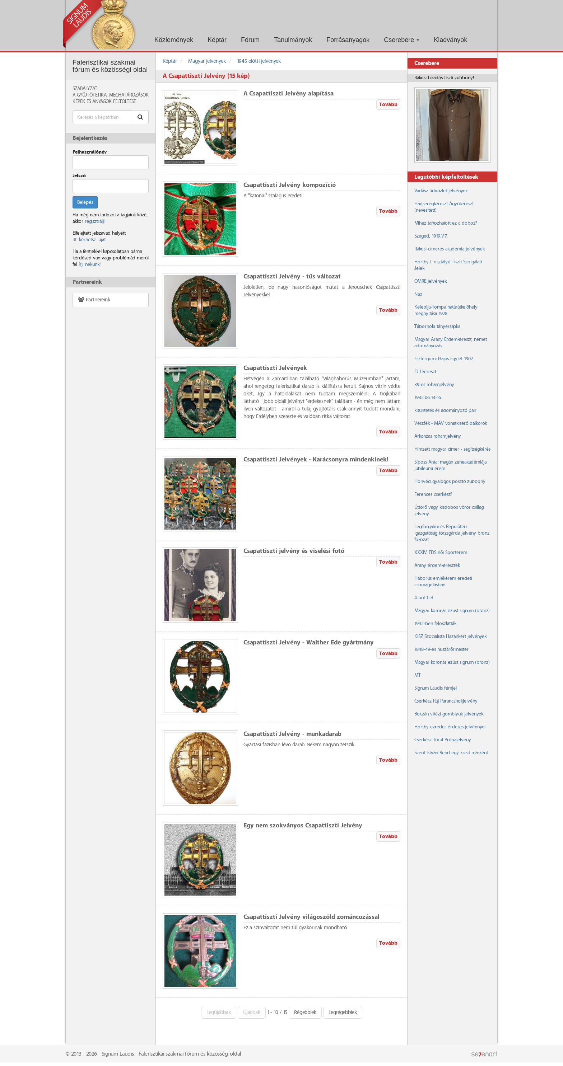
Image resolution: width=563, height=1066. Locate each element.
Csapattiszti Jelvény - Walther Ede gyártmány (308, 643)
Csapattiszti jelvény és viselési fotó (293, 551)
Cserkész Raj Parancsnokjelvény (446, 701)
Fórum (250, 39)
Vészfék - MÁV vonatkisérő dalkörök (450, 423)
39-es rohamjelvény (434, 385)
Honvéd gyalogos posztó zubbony (449, 481)
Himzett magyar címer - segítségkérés (452, 449)
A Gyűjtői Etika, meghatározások (111, 95)
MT (417, 675)
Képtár (217, 39)
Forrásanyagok (347, 39)
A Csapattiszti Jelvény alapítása (288, 94)
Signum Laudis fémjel (435, 688)
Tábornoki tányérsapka (437, 326)
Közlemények (173, 39)
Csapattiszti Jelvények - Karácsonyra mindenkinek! (315, 460)
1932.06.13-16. (428, 397)
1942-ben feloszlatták (435, 623)
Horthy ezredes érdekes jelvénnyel (449, 727)
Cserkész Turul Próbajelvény (442, 740)
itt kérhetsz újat (89, 240)
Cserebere (401, 39)
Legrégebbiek (343, 1012)
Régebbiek (305, 1012)
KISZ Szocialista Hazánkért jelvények (450, 636)
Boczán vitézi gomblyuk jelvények (448, 714)
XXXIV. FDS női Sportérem (440, 552)
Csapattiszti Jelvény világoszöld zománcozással (311, 917)
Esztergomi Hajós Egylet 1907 (443, 359)
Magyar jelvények (207, 61)
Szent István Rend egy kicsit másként (451, 753)
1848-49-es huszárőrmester (441, 649)
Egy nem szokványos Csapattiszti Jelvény (302, 826)
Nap (418, 294)
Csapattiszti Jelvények (275, 368)
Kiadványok (450, 39)
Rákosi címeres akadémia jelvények (449, 249)
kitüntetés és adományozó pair (445, 410)
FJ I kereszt (425, 372)
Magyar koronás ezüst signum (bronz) (451, 611)
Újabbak (251, 1012)
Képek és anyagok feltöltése (104, 101)
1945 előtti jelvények (259, 61)
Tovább (388, 105)
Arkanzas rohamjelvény (437, 436)
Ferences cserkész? (433, 494)
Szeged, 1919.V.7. (431, 236)
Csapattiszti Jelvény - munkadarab (292, 734)
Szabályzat (85, 88)
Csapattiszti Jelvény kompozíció (289, 185)
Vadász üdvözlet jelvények (440, 191)
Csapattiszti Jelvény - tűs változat (292, 277)
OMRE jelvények (430, 281)
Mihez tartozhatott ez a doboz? (445, 223)
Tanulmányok (293, 39)
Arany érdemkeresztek (437, 565)
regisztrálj (94, 221)
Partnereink (94, 300)
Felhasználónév (90, 152)
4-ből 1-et (423, 598)
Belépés (85, 202)
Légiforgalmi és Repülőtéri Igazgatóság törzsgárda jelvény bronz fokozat (451, 533)
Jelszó (79, 176)
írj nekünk (89, 264)
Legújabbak (218, 1012)
